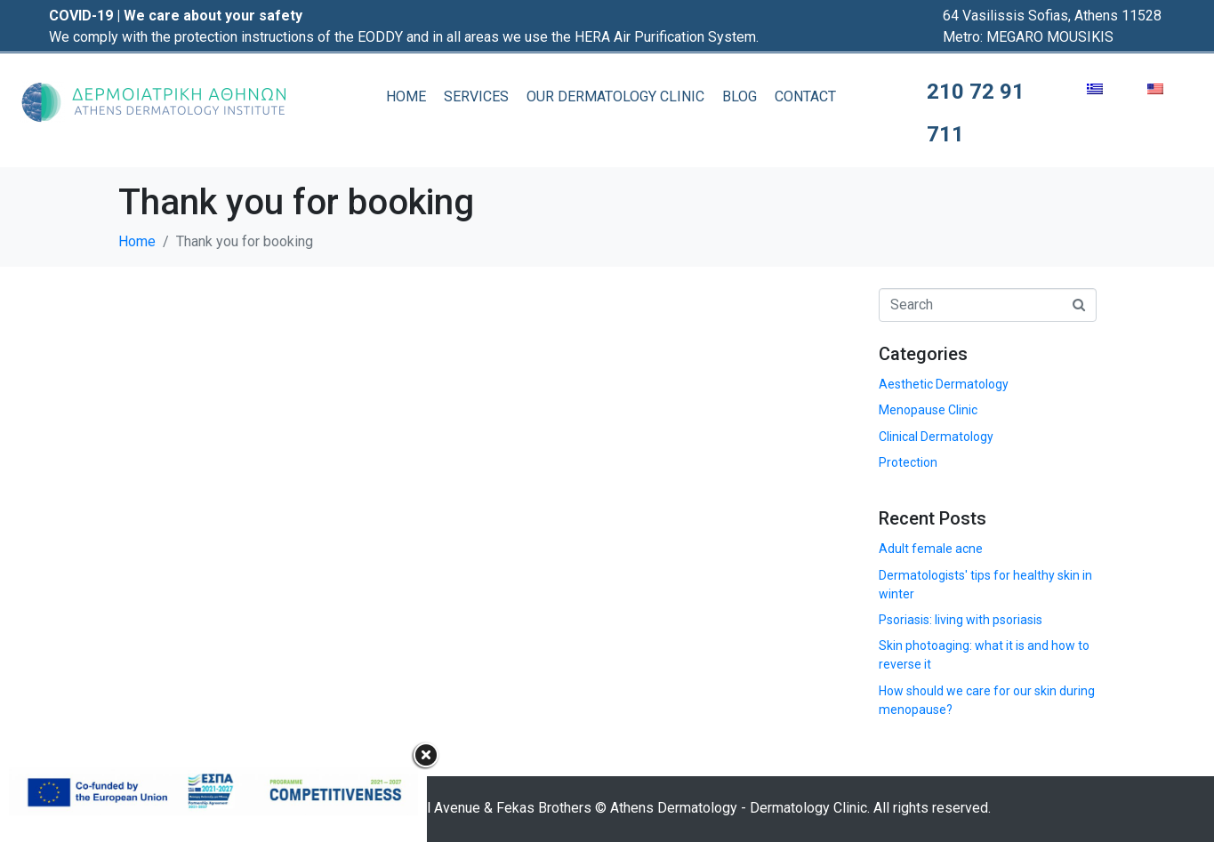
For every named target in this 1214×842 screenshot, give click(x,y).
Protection (908, 462)
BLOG (739, 96)
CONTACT (805, 96)
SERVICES (476, 96)
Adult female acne (931, 548)
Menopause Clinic (928, 410)
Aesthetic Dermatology (944, 384)
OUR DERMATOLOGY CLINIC (615, 96)
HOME (406, 96)
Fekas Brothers (543, 807)
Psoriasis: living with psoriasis (960, 620)
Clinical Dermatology (936, 436)
